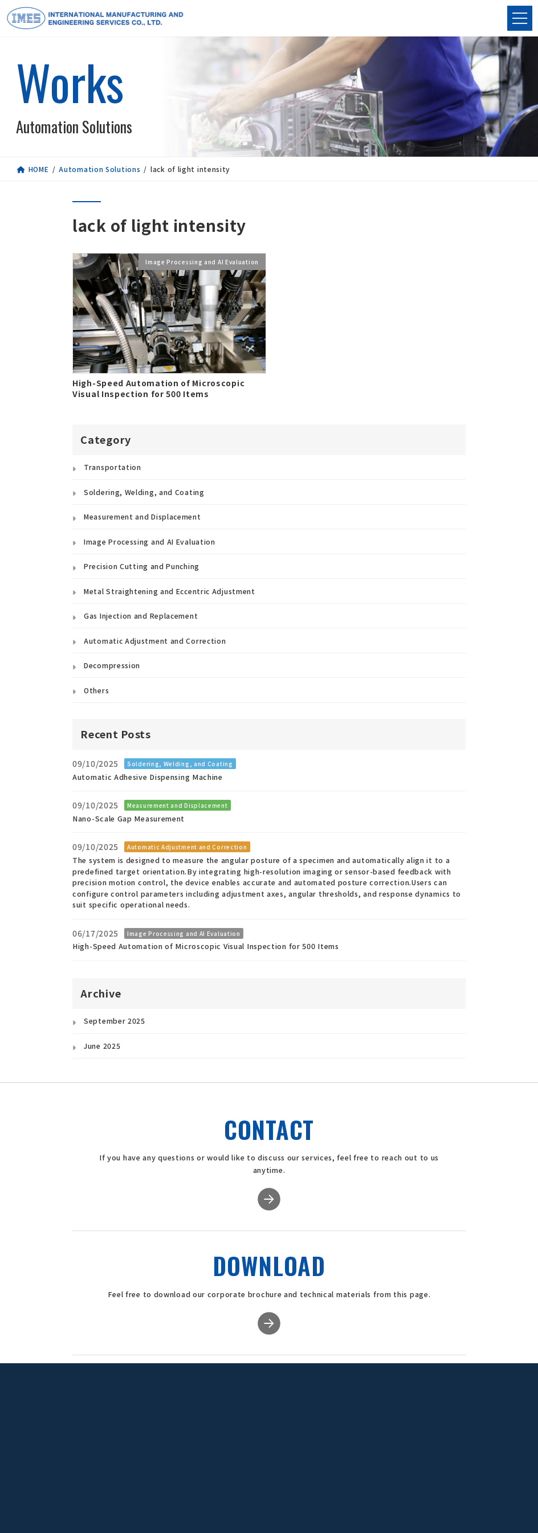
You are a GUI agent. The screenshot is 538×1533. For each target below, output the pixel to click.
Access (329, 1434)
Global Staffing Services (273, 1448)
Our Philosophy (343, 1422)
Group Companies (348, 1481)
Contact (426, 1430)
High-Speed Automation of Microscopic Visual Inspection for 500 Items (158, 388)
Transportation (112, 467)
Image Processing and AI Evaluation (149, 542)
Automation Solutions (273, 1406)
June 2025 (102, 1046)
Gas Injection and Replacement (141, 616)
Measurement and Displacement (142, 517)
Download (426, 1401)
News (426, 1387)
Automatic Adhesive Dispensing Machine (147, 776)
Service (269, 1387)
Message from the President (351, 1406)
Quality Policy (341, 1446)
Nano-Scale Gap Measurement (128, 818)
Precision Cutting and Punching (141, 566)
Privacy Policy (426, 1416)
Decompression (112, 665)
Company (347, 1387)
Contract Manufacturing (273, 1427)
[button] (151, 1435)
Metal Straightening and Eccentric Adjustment (169, 591)
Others (96, 690)
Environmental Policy (352, 1462)
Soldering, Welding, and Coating (144, 492)
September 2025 (114, 1021)
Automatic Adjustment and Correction (155, 641)
